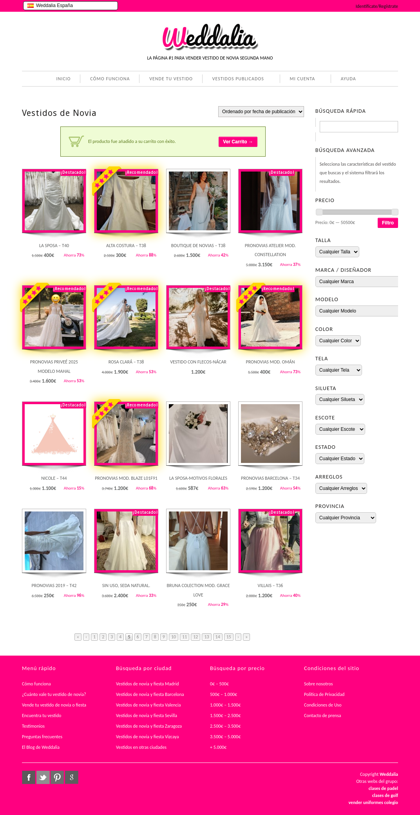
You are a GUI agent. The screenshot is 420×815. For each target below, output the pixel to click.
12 (195, 637)
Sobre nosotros (318, 684)
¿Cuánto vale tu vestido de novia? (54, 694)
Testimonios (33, 726)
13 (206, 637)
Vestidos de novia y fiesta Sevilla (146, 715)
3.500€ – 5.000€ (225, 736)
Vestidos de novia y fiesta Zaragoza (149, 726)
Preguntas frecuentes (42, 736)
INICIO (63, 78)
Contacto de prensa (322, 715)
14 (217, 637)
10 (173, 637)
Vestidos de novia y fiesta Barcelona (150, 694)
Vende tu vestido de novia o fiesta (54, 705)
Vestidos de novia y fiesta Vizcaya (147, 736)
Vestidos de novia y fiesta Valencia (148, 705)
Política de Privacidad (324, 694)
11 (184, 637)
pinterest (57, 777)
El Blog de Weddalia (41, 747)
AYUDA (347, 79)
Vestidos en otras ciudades (141, 747)
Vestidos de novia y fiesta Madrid (147, 684)
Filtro (388, 223)
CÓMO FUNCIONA (110, 78)
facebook (28, 777)
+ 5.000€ (218, 747)
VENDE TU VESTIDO (171, 78)
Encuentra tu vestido (41, 715)
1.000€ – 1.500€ (225, 705)
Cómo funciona (36, 684)
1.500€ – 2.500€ (225, 715)
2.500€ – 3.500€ (225, 726)
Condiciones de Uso (323, 705)
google (71, 777)
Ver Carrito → (238, 142)
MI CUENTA (301, 79)
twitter (43, 777)
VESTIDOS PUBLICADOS (236, 79)
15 (228, 637)
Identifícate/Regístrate (377, 6)
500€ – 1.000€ (223, 694)
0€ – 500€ (219, 684)
